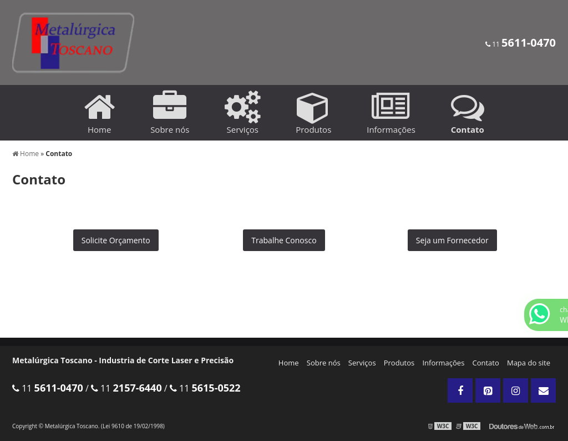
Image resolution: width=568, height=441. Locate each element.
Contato (486, 363)
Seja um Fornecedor (452, 240)
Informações (443, 363)
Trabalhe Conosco (283, 240)
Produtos (399, 363)
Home (288, 363)
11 (520, 44)
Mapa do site (528, 363)
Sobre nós (324, 363)
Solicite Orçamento (116, 240)
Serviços (362, 363)
